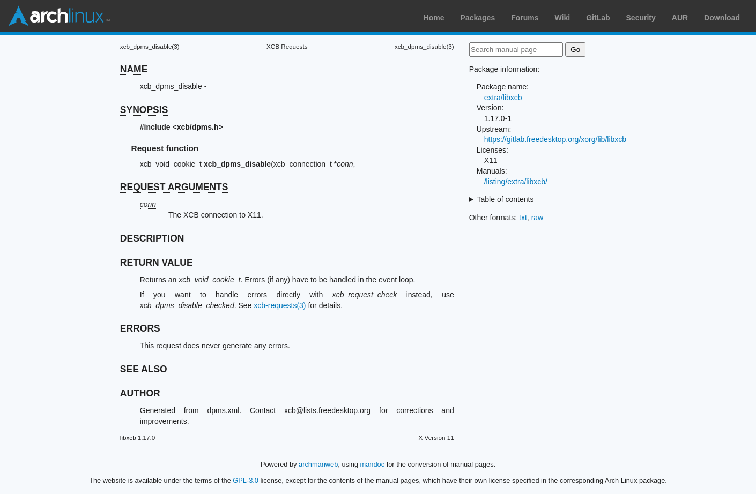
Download (722, 17)
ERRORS (140, 328)
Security (641, 17)
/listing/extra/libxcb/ (515, 181)
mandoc (372, 464)
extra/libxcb (503, 97)
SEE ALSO (143, 369)
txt (523, 217)
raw (537, 217)
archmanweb (318, 464)
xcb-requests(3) (280, 305)
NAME (134, 69)
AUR (680, 17)
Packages (478, 17)
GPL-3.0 (245, 480)
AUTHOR (140, 393)
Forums (524, 17)
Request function (165, 148)
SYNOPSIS (144, 109)
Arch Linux (59, 16)
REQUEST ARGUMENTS (174, 187)
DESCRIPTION (152, 238)
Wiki (562, 17)
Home (434, 17)
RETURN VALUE (156, 262)
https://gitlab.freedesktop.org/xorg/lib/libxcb (555, 139)
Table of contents (505, 199)
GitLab (598, 17)
